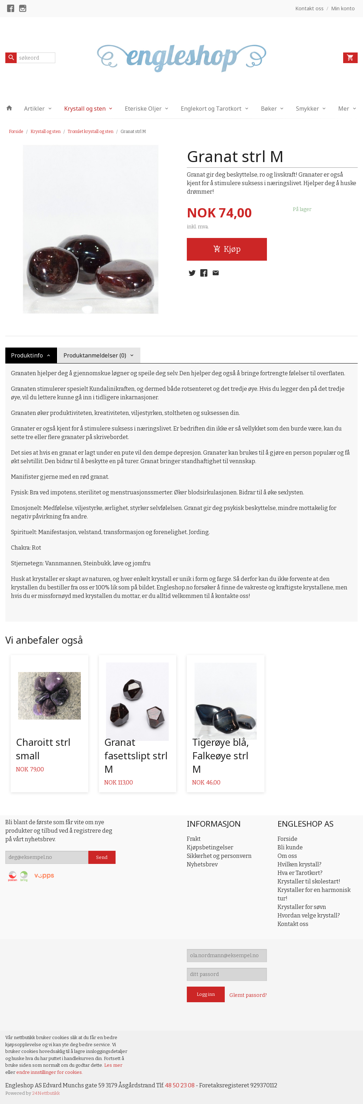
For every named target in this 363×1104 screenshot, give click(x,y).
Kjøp (227, 249)
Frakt (194, 839)
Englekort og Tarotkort (211, 108)
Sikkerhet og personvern (219, 856)
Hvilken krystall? (300, 864)
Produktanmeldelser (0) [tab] (94, 355)
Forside (16, 131)
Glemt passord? (248, 995)
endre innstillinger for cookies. (49, 1072)
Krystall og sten (85, 108)
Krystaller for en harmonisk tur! (314, 894)
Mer (343, 108)
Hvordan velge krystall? (309, 915)
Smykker (307, 108)
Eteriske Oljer (143, 108)
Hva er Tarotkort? (300, 873)
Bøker (269, 108)
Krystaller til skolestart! (309, 881)
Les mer (113, 1065)
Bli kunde (290, 847)
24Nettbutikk (46, 1093)
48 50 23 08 (180, 1085)
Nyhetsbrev (202, 864)
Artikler (34, 108)
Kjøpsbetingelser (210, 847)
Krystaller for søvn (302, 907)
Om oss (287, 856)
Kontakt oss (293, 924)
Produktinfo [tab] (27, 355)
